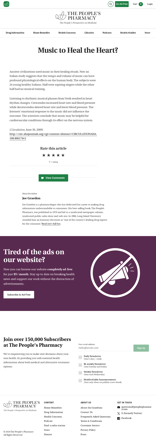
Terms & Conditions (91, 420)
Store (147, 33)
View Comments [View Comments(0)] (53, 177)
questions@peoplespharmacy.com (134, 407)
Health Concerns (67, 33)
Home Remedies (41, 33)
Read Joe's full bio (51, 224)
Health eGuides (128, 33)
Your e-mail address (86, 344)
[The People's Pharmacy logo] (78, 16)
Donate (48, 434)
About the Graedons (91, 407)
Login (150, 4)
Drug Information (15, 33)
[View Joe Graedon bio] (65, 198)
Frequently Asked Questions (96, 416)
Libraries (89, 33)
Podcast (48, 420)
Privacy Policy (88, 429)
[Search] (111, 4)
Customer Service (90, 425)
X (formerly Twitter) (129, 413)
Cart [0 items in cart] (138, 4)
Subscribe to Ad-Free (18, 294)
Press (83, 434)
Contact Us (87, 412)
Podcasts (107, 33)
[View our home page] (6, 4)
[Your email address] (104, 348)
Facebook (124, 418)
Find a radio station (54, 425)
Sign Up (141, 347)
